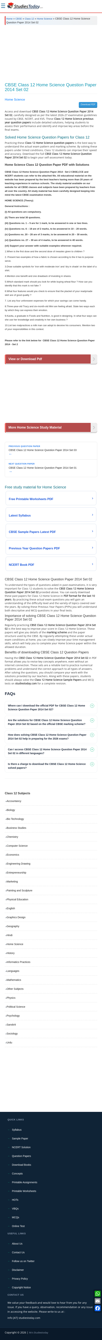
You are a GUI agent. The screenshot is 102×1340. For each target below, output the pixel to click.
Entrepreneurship (16, 872)
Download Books (21, 1164)
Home (9, 18)
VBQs (15, 1208)
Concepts (17, 1173)
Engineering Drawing (18, 863)
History (11, 953)
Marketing (12, 881)
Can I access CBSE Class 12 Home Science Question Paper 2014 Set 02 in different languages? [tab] (47, 751)
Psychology (13, 1015)
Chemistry (12, 836)
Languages (13, 971)
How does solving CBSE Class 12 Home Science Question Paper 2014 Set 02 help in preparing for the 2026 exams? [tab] (47, 736)
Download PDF (88, 104)
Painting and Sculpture (19, 890)
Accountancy (14, 801)
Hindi (9, 935)
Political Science (16, 1006)
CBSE (18, 18)
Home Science (44, 18)
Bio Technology (15, 818)
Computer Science (17, 845)
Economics (13, 854)
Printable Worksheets (24, 1191)
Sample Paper (20, 1138)
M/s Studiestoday (38, 1332)
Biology (11, 810)
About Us (17, 1243)
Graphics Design (16, 917)
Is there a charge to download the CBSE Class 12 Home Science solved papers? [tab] (47, 766)
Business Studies (16, 827)
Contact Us (18, 1252)
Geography (13, 926)
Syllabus (17, 1129)
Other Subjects (15, 988)
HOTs (15, 1199)
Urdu (9, 1042)
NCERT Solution (21, 1147)
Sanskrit (11, 1024)
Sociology (12, 1033)
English (11, 908)
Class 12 (29, 18)
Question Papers (21, 1156)
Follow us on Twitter (23, 1261)
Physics (11, 997)
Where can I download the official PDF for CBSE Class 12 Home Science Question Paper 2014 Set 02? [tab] (46, 707)
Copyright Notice (21, 1287)
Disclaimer (18, 1269)
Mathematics (14, 979)
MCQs (15, 1217)
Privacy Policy (20, 1278)
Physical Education (17, 899)
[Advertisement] (51, 55)
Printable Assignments (24, 1182)
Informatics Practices (18, 962)
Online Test (18, 1226)
